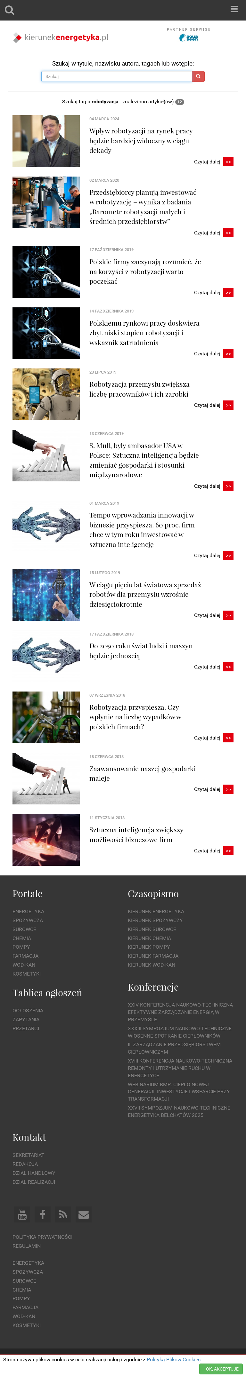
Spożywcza (27, 920)
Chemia (21, 938)
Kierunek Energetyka (156, 911)
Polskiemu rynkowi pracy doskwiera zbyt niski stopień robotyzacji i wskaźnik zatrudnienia (144, 332)
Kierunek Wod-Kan (151, 965)
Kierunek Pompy (149, 947)
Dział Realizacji (33, 1182)
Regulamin (26, 1246)
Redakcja (25, 1164)
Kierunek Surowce (152, 929)
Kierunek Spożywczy (155, 920)
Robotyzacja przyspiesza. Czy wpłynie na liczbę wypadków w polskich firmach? (135, 716)
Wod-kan (23, 965)
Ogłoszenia (27, 1011)
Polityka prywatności (42, 1237)
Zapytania (25, 1019)
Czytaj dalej (214, 162)
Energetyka (28, 911)
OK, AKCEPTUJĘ (222, 1369)
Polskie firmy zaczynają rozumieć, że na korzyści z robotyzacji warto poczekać (145, 271)
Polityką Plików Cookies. (174, 1359)
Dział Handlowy (33, 1173)
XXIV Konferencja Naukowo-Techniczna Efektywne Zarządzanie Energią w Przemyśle (180, 1012)
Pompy (21, 947)
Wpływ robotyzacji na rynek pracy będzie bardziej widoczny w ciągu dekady (141, 140)
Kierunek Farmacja (153, 956)
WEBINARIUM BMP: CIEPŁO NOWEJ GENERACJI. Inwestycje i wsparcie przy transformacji (179, 1091)
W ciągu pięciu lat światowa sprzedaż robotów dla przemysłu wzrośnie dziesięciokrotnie (145, 594)
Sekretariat (28, 1155)
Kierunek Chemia (149, 938)
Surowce (24, 929)
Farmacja (25, 956)
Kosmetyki (26, 974)
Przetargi (25, 1028)
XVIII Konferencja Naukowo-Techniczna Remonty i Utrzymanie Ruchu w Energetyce (180, 1068)
